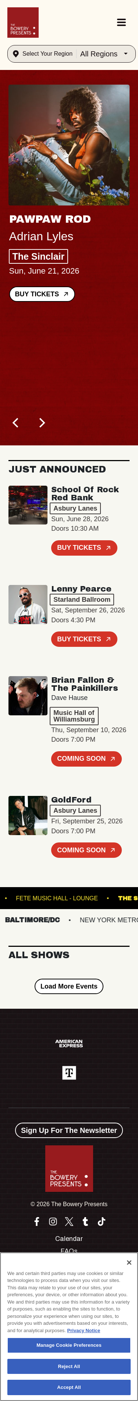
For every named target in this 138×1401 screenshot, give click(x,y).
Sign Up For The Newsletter (69, 1130)
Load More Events (69, 986)
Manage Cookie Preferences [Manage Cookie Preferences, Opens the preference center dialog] (69, 1345)
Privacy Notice (83, 1330)
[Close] (129, 1262)
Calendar (69, 1238)
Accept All (69, 1387)
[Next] (41, 423)
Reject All (69, 1366)
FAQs (69, 1251)
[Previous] (16, 423)
